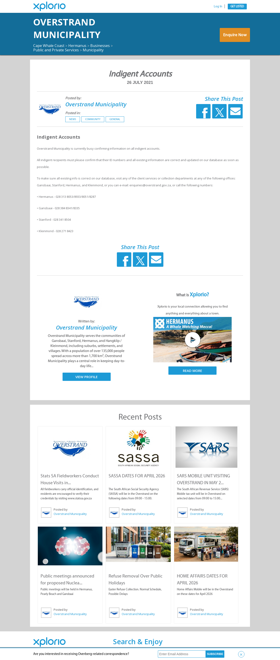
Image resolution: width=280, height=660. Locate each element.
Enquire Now (235, 34)
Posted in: (72, 113)
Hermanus (77, 46)
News (72, 119)
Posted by (61, 509)
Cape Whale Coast (48, 46)
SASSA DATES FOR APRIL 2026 (137, 475)
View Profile (86, 376)
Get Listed (237, 6)
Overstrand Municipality (67, 28)
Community (92, 119)
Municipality (93, 50)
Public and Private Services (56, 50)
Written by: (86, 321)
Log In (218, 6)
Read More (192, 370)
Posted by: (73, 98)
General (115, 119)
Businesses (100, 46)
